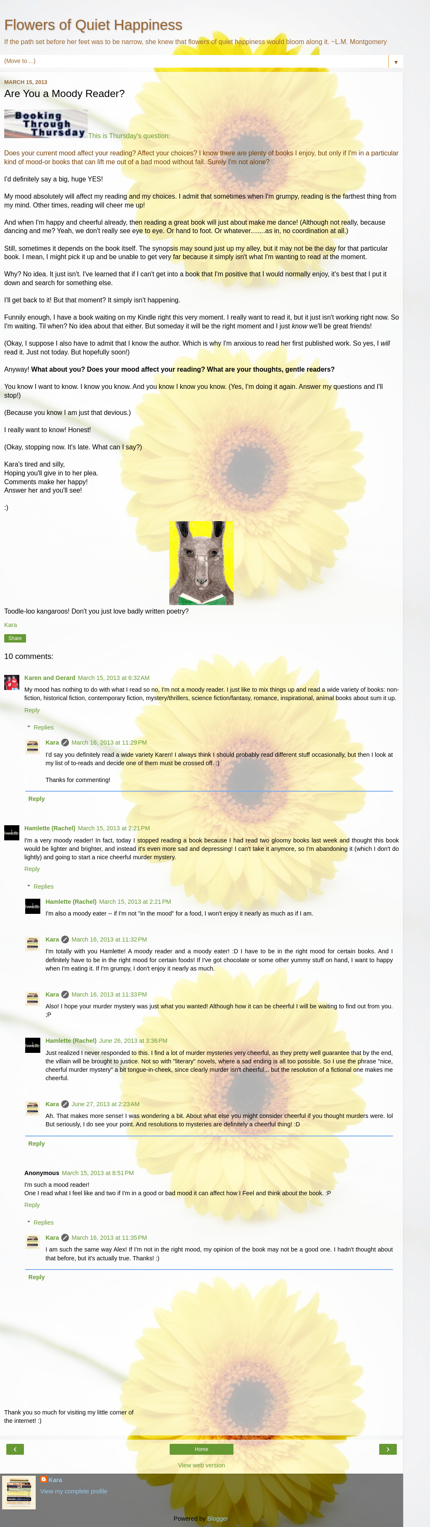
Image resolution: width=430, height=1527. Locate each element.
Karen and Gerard (50, 677)
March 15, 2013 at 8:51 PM (98, 1173)
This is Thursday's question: (129, 135)
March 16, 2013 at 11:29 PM (109, 742)
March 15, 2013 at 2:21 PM (114, 828)
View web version (201, 1465)
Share (15, 638)
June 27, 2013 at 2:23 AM (105, 1104)
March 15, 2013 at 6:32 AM (114, 677)
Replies (44, 727)
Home (201, 1449)
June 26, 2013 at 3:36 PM (133, 1040)
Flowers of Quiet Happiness (93, 25)
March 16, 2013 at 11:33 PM (109, 994)
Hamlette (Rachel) (50, 828)
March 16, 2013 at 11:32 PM (109, 939)
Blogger (217, 1518)
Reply (32, 710)
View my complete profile (74, 1491)
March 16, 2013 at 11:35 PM (109, 1237)
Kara (52, 742)
